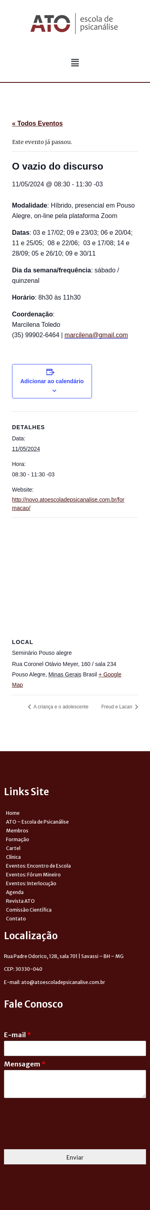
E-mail (17, 1035)
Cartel (13, 848)
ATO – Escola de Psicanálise (37, 822)
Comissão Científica (29, 910)
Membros (17, 831)
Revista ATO (20, 901)
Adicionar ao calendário (52, 381)
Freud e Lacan (117, 707)
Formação (17, 839)
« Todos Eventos (37, 123)
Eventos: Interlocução (31, 883)
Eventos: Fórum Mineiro (33, 875)
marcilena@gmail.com (96, 335)
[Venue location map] (75, 575)
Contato (16, 919)
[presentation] (65, 1136)
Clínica (13, 857)
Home (13, 813)
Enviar (75, 1157)
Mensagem (25, 1064)
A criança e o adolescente (60, 707)
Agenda (15, 892)
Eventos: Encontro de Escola (38, 866)
